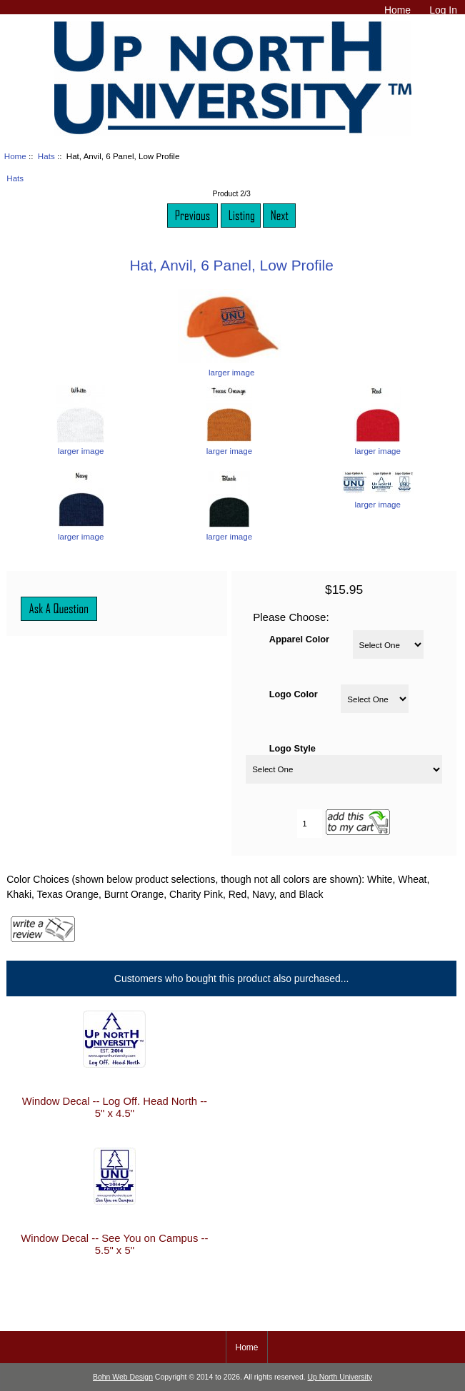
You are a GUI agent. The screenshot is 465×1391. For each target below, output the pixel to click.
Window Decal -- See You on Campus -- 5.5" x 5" (114, 1244)
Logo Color (293, 693)
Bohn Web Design (123, 1377)
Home (397, 10)
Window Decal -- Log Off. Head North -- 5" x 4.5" (114, 1107)
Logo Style (292, 747)
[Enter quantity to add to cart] (309, 823)
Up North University (340, 1377)
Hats (46, 156)
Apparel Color (299, 639)
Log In (443, 10)
